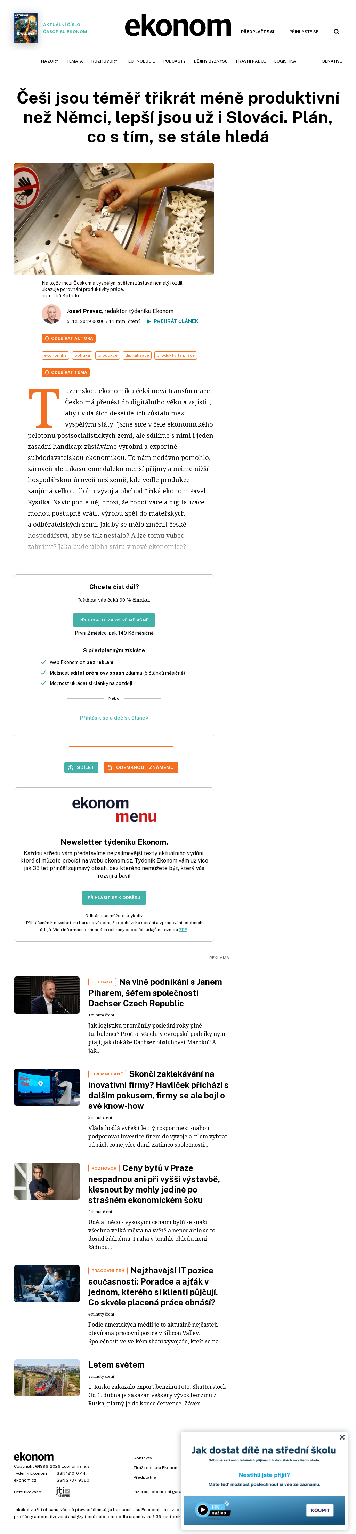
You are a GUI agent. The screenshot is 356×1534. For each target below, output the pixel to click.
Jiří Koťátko (68, 295)
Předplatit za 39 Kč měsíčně (114, 620)
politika (82, 355)
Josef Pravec (84, 311)
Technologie (140, 61)
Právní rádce (251, 61)
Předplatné (145, 1477)
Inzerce (141, 1491)
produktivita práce (176, 355)
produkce (108, 355)
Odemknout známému (145, 767)
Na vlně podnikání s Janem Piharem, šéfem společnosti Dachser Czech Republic (155, 992)
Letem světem (116, 1364)
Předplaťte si (257, 31)
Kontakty (143, 1457)
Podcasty (174, 61)
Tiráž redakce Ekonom (156, 1467)
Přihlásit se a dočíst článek (114, 718)
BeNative (332, 61)
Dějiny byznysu (211, 61)
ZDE (183, 929)
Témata (75, 61)
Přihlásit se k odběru (114, 897)
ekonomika (55, 355)
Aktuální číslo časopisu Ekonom (50, 28)
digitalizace (137, 355)
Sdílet (85, 767)
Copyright (24, 1466)
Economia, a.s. (76, 1466)
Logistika (285, 61)
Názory (49, 61)
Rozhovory (104, 61)
